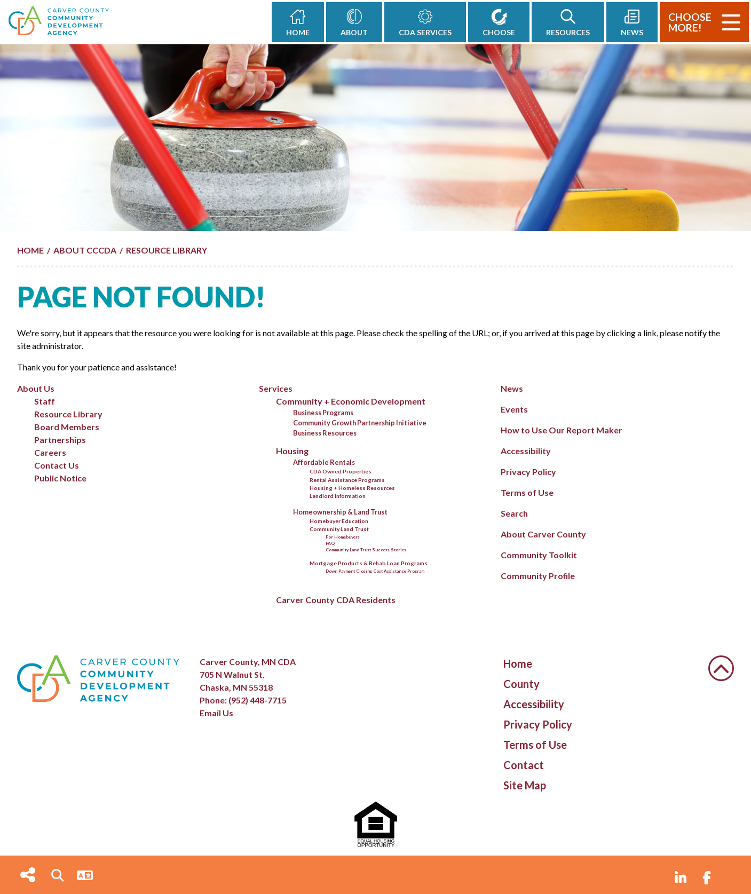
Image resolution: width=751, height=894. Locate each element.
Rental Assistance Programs (347, 480)
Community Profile (538, 576)
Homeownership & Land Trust (340, 512)
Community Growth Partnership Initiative (359, 422)
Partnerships (60, 439)
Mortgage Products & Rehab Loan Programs (369, 563)
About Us (35, 388)
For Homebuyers (343, 537)
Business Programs (323, 412)
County (521, 683)
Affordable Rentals (324, 462)
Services (276, 388)
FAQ (330, 543)
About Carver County (543, 534)
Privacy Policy (528, 471)
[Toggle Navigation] (731, 22)
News (512, 388)
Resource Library (68, 414)
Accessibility (526, 451)
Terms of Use (527, 492)
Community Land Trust (339, 529)
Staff (44, 401)
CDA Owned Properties (340, 471)
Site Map (524, 785)
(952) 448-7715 (257, 700)
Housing (292, 451)
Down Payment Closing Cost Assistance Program (375, 571)
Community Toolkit (539, 555)
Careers (50, 452)
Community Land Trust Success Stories (366, 549)
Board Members (66, 427)
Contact (523, 764)
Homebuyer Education (339, 521)
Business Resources (325, 433)
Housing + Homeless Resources (352, 488)
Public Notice (60, 478)
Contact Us (56, 465)
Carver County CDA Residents (336, 600)
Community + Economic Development (350, 401)
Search (514, 513)
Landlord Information (338, 496)
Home (517, 663)
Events (514, 409)
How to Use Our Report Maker (561, 430)
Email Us (216, 713)
